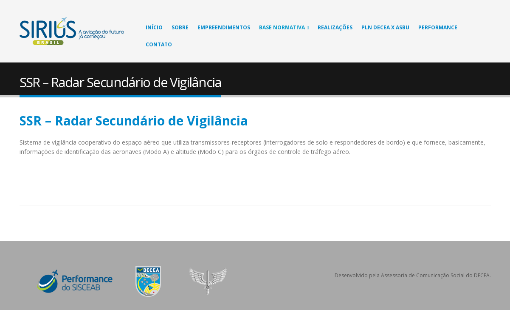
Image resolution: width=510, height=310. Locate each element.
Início (154, 27)
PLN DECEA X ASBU (385, 27)
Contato (159, 44)
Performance (437, 27)
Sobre (180, 27)
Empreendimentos (223, 27)
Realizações (335, 27)
